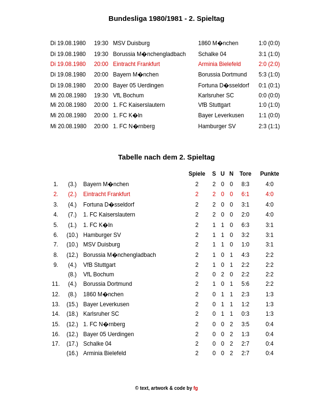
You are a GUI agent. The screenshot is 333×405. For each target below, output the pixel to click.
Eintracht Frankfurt (136, 64)
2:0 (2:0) (269, 64)
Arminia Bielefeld (219, 64)
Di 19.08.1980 (68, 64)
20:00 (101, 64)
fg (195, 388)
